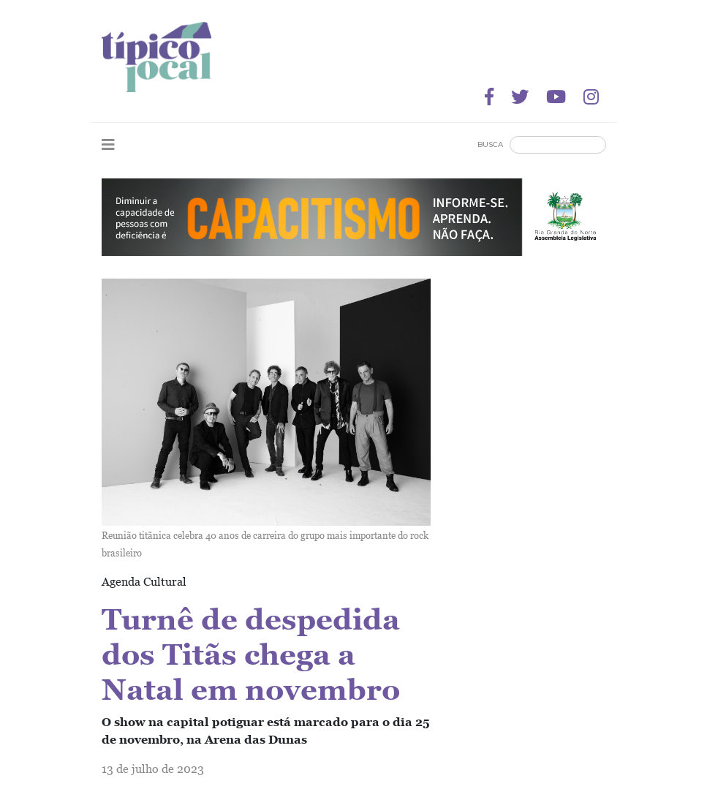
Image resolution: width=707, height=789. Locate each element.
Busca (490, 144)
